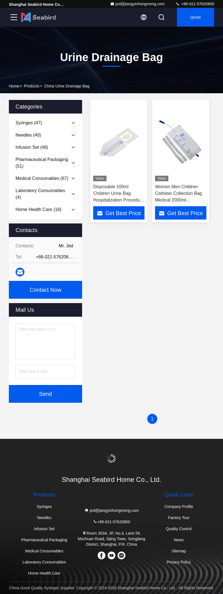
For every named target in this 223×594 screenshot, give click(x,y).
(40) (28, 135)
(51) (42, 162)
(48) (32, 147)
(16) (38, 209)
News (179, 540)
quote (195, 17)
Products (31, 86)
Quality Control (179, 529)
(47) (29, 122)
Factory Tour (179, 517)
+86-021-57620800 (195, 4)
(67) (42, 178)
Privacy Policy (179, 562)
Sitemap (179, 551)
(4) (40, 194)
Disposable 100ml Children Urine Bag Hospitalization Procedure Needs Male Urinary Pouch (118, 200)
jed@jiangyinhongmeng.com (137, 4)
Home (14, 86)
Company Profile (178, 506)
